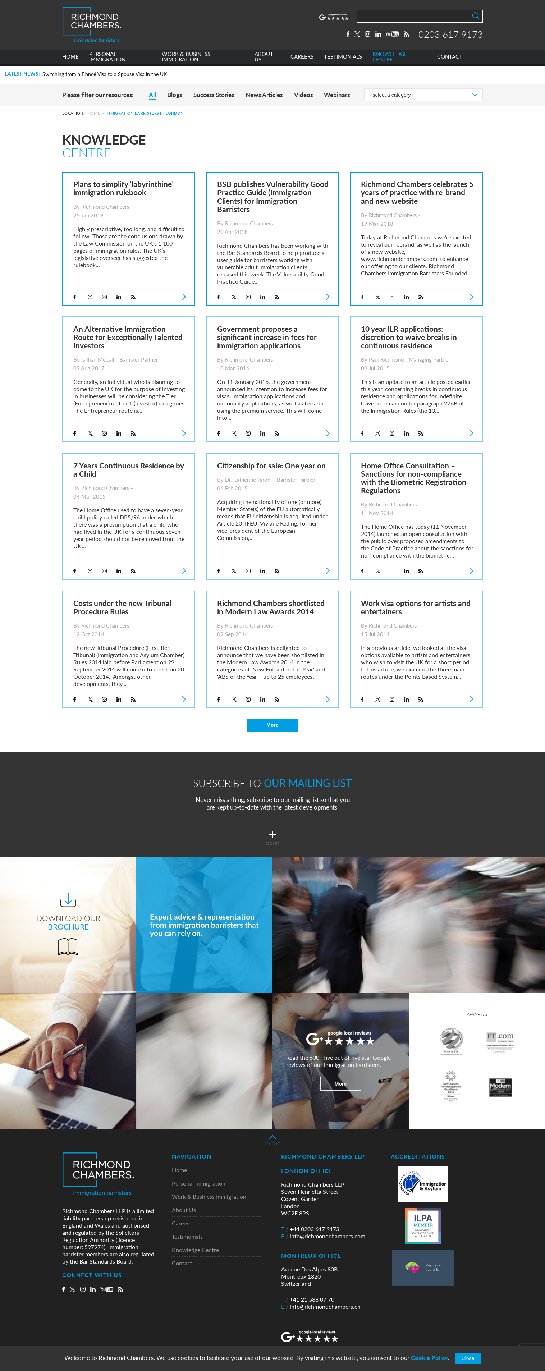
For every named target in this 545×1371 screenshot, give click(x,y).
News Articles (264, 94)
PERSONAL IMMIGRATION (107, 59)
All (152, 94)
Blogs (174, 94)
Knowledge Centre (195, 1250)
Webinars (337, 94)
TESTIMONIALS (343, 58)
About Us (184, 1210)
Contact (182, 1263)
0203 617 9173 (450, 35)
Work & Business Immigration (209, 1197)
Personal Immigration (198, 1183)
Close (468, 1358)
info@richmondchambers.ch (321, 1306)
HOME (70, 58)
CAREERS (301, 58)
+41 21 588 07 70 (307, 1299)
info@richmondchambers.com (323, 1236)
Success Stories (213, 94)
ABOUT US (264, 59)
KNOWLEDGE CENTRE (389, 59)
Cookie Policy (429, 1358)
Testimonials (187, 1237)
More (272, 725)
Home (94, 113)
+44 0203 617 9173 (310, 1229)
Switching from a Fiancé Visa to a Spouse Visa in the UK (104, 74)
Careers (181, 1223)
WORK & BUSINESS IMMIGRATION (186, 59)
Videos (303, 94)
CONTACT (449, 58)
